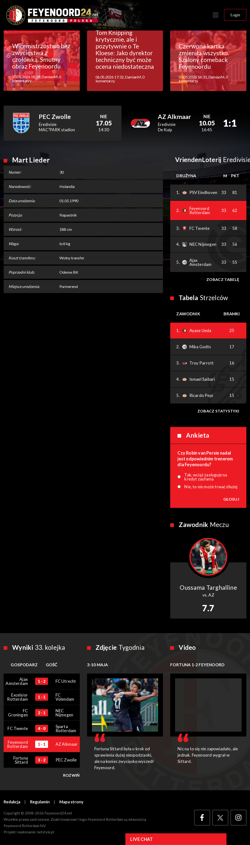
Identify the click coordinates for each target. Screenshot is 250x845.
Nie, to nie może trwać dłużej (210, 487)
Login (235, 15)
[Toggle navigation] (215, 15)
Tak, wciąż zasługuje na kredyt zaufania (205, 477)
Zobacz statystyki (218, 411)
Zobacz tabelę (222, 279)
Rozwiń (71, 775)
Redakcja (12, 802)
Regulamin (40, 802)
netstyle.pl (45, 832)
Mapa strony (72, 802)
